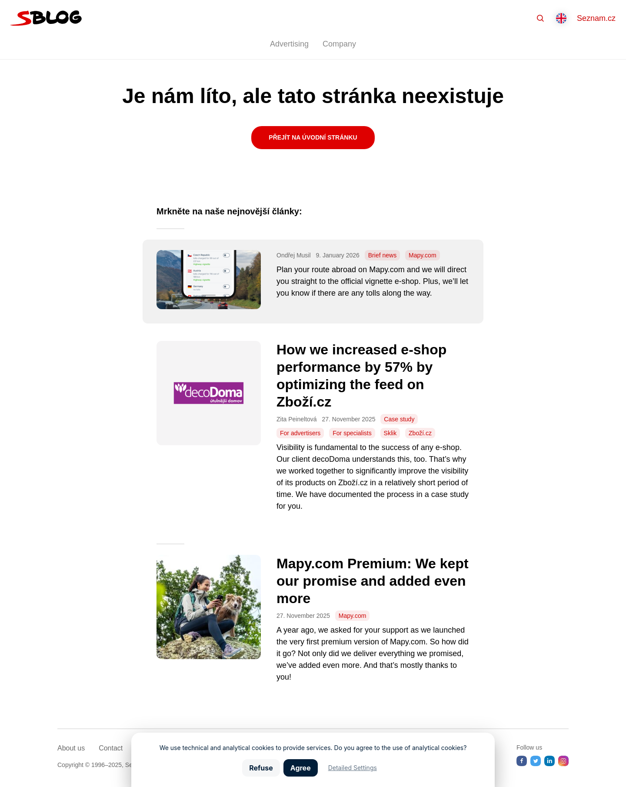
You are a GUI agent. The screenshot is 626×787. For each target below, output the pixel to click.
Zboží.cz (420, 433)
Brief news (382, 255)
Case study (399, 419)
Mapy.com (422, 255)
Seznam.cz (596, 18)
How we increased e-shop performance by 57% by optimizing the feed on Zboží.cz (361, 376)
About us (71, 748)
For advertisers (300, 433)
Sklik (390, 433)
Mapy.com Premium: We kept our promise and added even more (372, 581)
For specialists (352, 433)
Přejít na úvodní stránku (313, 137)
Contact (111, 748)
